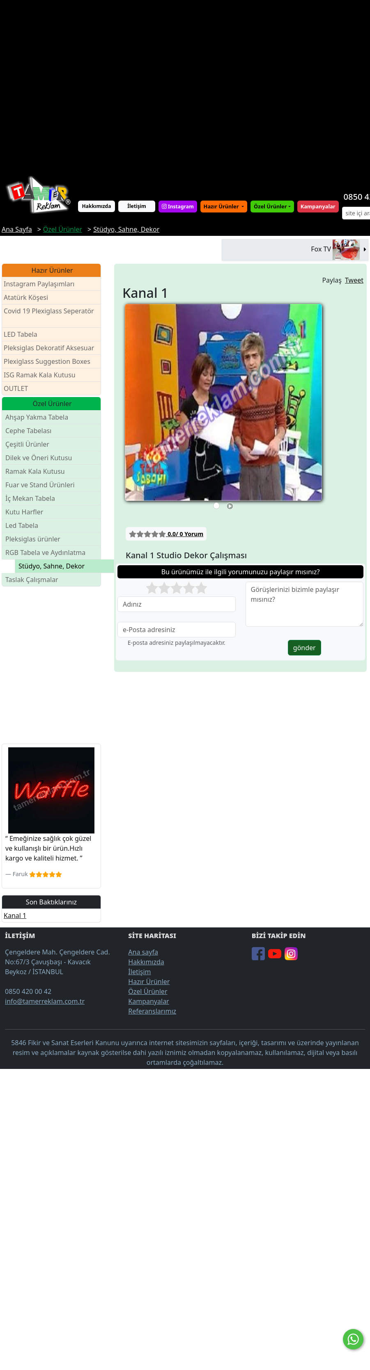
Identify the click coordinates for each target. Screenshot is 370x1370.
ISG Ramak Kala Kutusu (40, 374)
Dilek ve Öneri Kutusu (38, 457)
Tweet (354, 280)
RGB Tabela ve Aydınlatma (45, 552)
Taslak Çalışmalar (31, 579)
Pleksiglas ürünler (32, 538)
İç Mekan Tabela (30, 498)
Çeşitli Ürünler (27, 444)
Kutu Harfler (24, 511)
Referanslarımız (152, 1011)
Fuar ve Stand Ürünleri (40, 484)
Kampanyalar (148, 1001)
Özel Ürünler (147, 991)
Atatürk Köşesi (26, 297)
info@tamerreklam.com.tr (45, 1001)
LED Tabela (20, 334)
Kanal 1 (15, 915)
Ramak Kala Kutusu (35, 471)
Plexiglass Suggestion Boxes (47, 361)
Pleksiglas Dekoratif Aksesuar (49, 347)
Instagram (178, 206)
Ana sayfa (143, 952)
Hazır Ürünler (222, 206)
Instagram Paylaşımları (42, 284)
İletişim (136, 206)
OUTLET (16, 388)
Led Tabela (21, 525)
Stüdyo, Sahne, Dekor (51, 566)
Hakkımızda (96, 206)
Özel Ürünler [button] (270, 206)
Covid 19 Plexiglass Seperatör (49, 316)
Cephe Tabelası (28, 430)
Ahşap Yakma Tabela (36, 417)
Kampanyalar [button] (318, 206)
